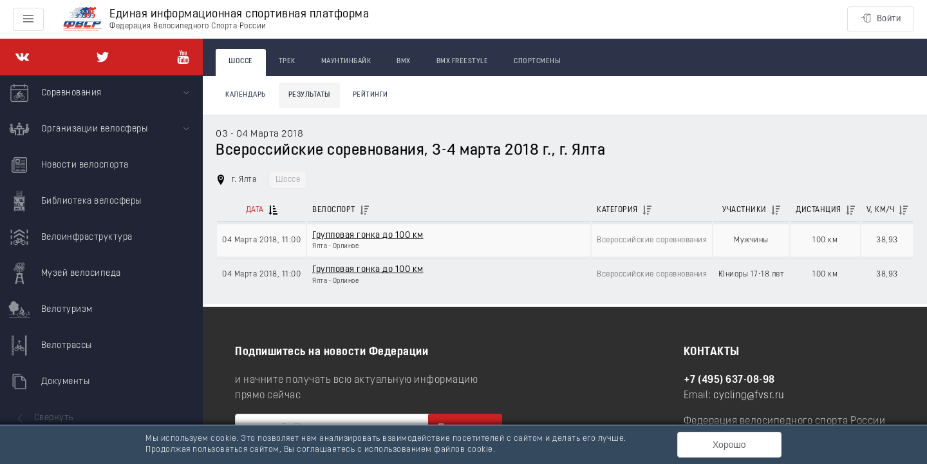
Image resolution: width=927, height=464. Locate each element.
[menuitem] (101, 93)
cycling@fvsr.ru (749, 396)
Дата (255, 210)
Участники (744, 210)
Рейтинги (370, 95)
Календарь (245, 95)
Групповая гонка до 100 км (368, 235)
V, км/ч (880, 210)
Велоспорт (333, 210)
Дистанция (818, 210)
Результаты (309, 95)
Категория (617, 210)
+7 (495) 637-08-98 (729, 380)
